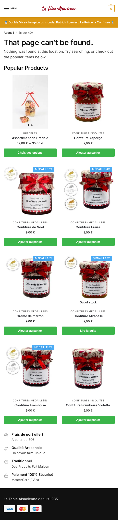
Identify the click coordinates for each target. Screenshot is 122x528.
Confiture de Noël (30, 227)
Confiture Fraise (88, 227)
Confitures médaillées (30, 222)
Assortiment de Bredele (30, 138)
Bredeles (30, 133)
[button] (111, 8)
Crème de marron (30, 316)
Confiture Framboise (30, 405)
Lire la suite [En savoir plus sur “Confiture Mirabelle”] (88, 330)
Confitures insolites (88, 133)
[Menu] (11, 8)
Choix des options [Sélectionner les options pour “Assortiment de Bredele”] (30, 152)
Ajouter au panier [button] (88, 152)
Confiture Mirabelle (88, 316)
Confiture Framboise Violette (88, 405)
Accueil (9, 32)
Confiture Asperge (88, 138)
